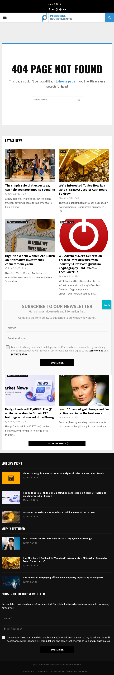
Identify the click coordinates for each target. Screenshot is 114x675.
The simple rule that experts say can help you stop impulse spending (30, 187)
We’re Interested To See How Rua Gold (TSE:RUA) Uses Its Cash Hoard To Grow (83, 189)
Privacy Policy (57, 672)
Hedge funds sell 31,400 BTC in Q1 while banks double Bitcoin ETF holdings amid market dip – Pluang (29, 413)
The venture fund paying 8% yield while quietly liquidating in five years (63, 578)
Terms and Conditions (77, 672)
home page (67, 81)
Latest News (13, 140)
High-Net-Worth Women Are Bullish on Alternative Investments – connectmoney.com (30, 260)
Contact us (28, 672)
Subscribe (57, 649)
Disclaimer (42, 672)
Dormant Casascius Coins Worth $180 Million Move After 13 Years (59, 512)
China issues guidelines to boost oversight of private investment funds (63, 473)
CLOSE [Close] (106, 305)
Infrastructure (67, 222)
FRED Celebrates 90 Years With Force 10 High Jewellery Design (57, 539)
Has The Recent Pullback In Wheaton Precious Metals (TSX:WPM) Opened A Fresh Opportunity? (65, 559)
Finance (11, 152)
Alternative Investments (17, 222)
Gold (63, 152)
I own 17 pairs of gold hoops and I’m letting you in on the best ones (84, 411)
